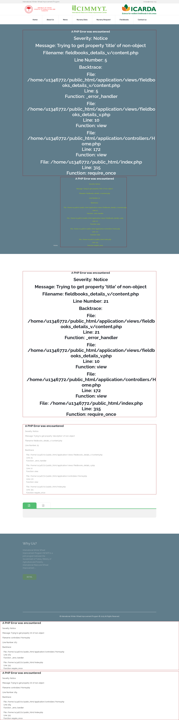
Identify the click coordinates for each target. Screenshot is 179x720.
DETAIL (29, 578)
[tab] (30, 505)
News (65, 20)
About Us (50, 20)
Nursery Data (82, 20)
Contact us (142, 20)
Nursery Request (104, 20)
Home (35, 20)
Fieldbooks (124, 20)
